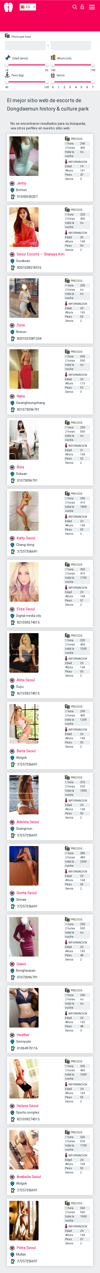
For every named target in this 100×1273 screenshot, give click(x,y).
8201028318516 (29, 267)
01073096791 (27, 480)
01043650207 (27, 197)
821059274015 (28, 622)
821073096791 (28, 409)
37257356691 (27, 551)
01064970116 (27, 1048)
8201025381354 (29, 338)
